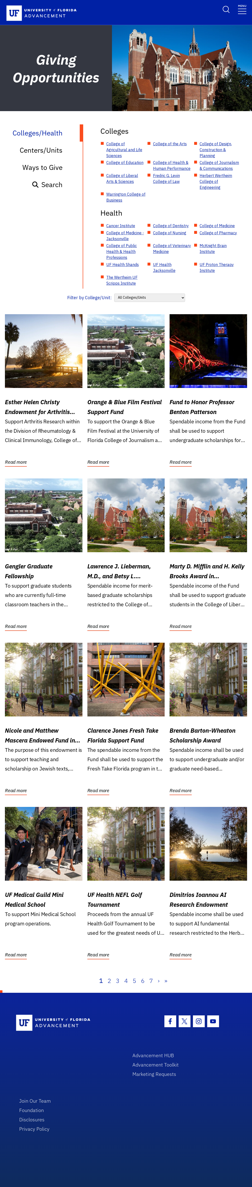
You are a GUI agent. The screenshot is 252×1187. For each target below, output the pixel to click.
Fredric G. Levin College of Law (166, 178)
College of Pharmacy (218, 232)
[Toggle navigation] (242, 8)
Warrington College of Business (125, 197)
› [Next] (158, 981)
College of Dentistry (171, 225)
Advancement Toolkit (155, 1064)
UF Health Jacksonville (164, 267)
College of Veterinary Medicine (172, 248)
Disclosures (32, 1119)
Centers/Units (41, 150)
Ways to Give (42, 167)
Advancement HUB (153, 1055)
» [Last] (165, 981)
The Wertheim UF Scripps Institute (122, 280)
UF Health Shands (122, 264)
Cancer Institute (120, 225)
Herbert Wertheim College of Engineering (216, 181)
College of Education (124, 162)
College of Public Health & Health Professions (121, 251)
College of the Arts (170, 143)
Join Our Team (35, 1101)
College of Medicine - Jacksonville (125, 235)
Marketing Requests (154, 1074)
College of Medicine (217, 225)
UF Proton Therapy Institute (217, 267)
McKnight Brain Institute (213, 248)
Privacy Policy (34, 1129)
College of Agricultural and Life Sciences (124, 149)
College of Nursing (169, 232)
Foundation (31, 1110)
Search (47, 184)
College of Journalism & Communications (219, 165)
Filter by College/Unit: (89, 297)
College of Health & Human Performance (171, 165)
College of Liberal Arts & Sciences (122, 178)
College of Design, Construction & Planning (216, 149)
